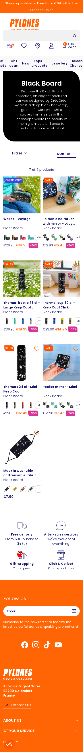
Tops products (39, 63)
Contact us (21, 705)
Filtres (17, 153)
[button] (9, 744)
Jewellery (60, 63)
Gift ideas (13, 63)
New (25, 63)
